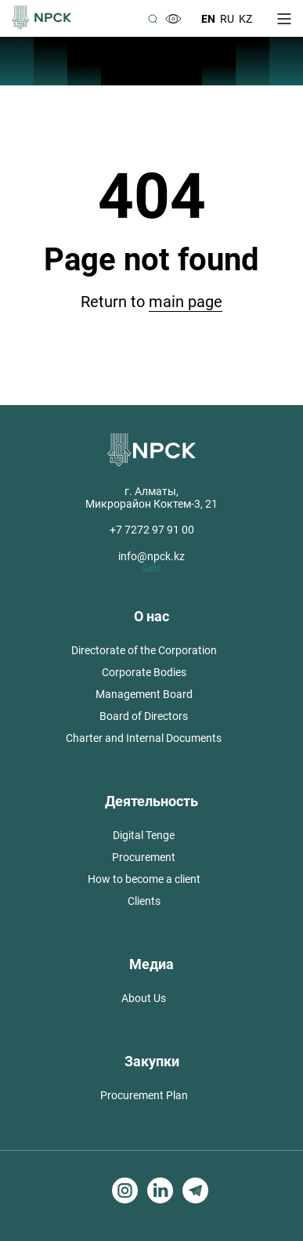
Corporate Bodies (144, 672)
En (208, 19)
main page (185, 301)
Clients (144, 901)
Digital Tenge (144, 835)
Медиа (151, 964)
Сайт (151, 567)
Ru (227, 19)
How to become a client (144, 879)
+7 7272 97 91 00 (152, 529)
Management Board (144, 694)
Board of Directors (143, 716)
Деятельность (151, 801)
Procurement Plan (144, 1095)
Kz (245, 19)
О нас (151, 616)
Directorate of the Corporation (144, 650)
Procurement (143, 857)
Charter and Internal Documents (144, 738)
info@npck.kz (151, 556)
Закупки (151, 1061)
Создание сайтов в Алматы (55, 1207)
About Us (143, 998)
